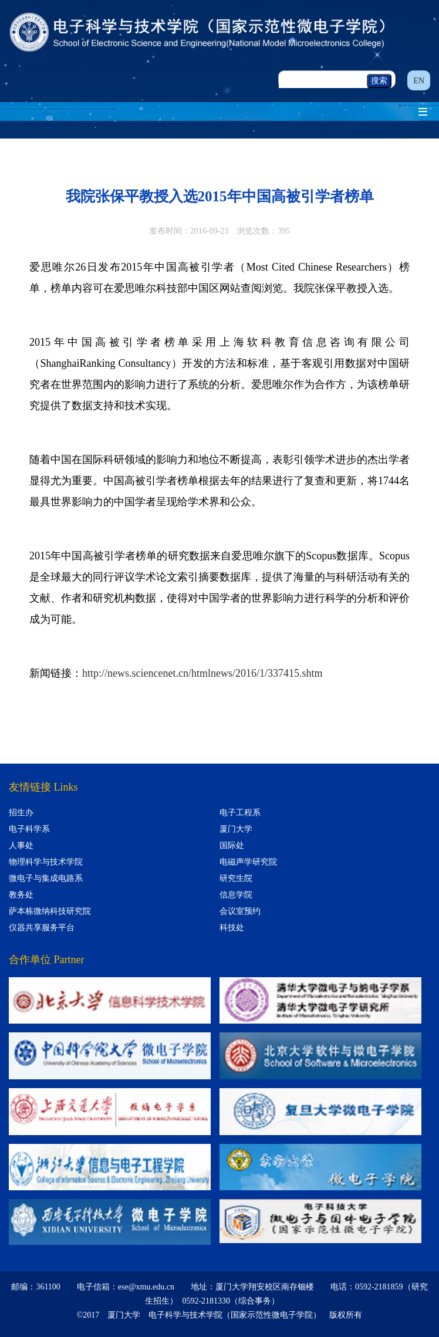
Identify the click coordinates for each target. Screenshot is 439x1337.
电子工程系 (240, 812)
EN (418, 80)
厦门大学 (236, 829)
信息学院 (236, 894)
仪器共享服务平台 (42, 927)
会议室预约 (240, 911)
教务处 (21, 894)
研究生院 (236, 878)
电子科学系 (29, 829)
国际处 (232, 845)
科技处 (232, 927)
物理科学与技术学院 (46, 861)
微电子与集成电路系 (46, 878)
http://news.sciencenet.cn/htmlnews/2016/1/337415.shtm (202, 673)
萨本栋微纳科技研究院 (50, 911)
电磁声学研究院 (248, 861)
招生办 (21, 812)
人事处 (21, 845)
